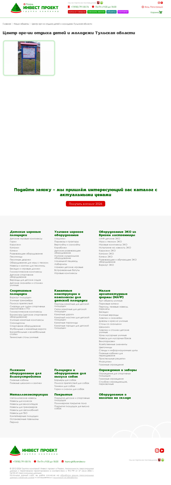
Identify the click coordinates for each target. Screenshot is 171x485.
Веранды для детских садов (25, 278)
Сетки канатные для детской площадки (70, 308)
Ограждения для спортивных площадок (115, 372)
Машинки (59, 236)
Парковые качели (109, 302)
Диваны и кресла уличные (113, 319)
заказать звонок (96, 11)
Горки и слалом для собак (69, 387)
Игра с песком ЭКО (110, 239)
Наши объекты (21, 24)
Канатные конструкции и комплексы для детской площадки (70, 293)
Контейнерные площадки (24, 414)
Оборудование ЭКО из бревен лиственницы (117, 231)
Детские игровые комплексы (26, 236)
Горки (13, 239)
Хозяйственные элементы (113, 342)
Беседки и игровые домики (25, 267)
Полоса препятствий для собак (71, 381)
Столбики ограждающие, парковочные (113, 381)
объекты (111, 11)
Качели (14, 248)
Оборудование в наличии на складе (115, 394)
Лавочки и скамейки (110, 316)
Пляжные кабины (19, 378)
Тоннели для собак (64, 384)
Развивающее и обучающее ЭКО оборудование (118, 259)
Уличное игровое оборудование (68, 231)
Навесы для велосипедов (24, 402)
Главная (7, 24)
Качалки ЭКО (106, 251)
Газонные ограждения (111, 362)
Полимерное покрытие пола (70, 401)
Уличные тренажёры (21, 298)
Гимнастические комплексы (26, 270)
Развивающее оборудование (26, 251)
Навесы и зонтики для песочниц (27, 264)
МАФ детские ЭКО (109, 236)
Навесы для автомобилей (24, 408)
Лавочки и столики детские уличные (114, 329)
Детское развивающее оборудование (67, 249)
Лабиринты (60, 262)
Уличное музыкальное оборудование (66, 255)
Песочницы (16, 255)
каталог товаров (77, 11)
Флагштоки (105, 359)
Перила (14, 420)
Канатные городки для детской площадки (71, 325)
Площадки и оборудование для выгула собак (70, 371)
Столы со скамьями (110, 322)
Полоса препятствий (21, 301)
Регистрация (156, 7)
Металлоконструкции (29, 392)
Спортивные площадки (20, 290)
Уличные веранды (108, 313)
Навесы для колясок (21, 399)
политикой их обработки (65, 475)
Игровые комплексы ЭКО (113, 242)
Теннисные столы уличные (24, 335)
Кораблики (60, 245)
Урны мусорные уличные (113, 333)
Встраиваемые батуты (67, 268)
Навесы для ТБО (18, 411)
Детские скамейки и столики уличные (26, 282)
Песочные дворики (20, 258)
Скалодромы (17, 321)
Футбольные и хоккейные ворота (28, 327)
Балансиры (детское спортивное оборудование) (28, 314)
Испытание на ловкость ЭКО (115, 245)
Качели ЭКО (106, 255)
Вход (147, 7)
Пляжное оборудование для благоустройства (25, 371)
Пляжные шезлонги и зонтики (26, 381)
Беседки (103, 310)
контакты (123, 11)
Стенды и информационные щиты (118, 348)
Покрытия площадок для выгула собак (71, 405)
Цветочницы (105, 345)
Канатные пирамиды (66, 321)
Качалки (14, 245)
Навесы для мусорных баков (115, 336)
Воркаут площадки (20, 295)
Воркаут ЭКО (106, 263)
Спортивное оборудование (25, 324)
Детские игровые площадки (25, 231)
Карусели (15, 242)
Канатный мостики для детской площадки (71, 316)
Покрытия (63, 392)
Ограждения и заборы (118, 368)
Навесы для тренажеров (23, 405)
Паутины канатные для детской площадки (71, 303)
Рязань (29, 4)
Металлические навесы (23, 396)
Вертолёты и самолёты (67, 242)
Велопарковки (107, 339)
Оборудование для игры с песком (29, 261)
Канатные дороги (64, 312)
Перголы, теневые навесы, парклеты (113, 306)
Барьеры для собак (65, 378)
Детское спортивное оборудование (21, 274)
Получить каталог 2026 (85, 202)
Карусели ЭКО (107, 248)
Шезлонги (104, 325)
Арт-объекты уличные (111, 299)
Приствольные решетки (112, 356)
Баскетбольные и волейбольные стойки (27, 331)
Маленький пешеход (66, 259)
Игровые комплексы (65, 271)
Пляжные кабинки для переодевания (111, 352)
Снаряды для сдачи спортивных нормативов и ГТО (27, 305)
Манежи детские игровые (68, 265)
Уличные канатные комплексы (27, 318)
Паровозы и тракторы (66, 239)
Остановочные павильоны (24, 417)
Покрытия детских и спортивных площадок (72, 397)
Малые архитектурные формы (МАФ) (113, 292)
